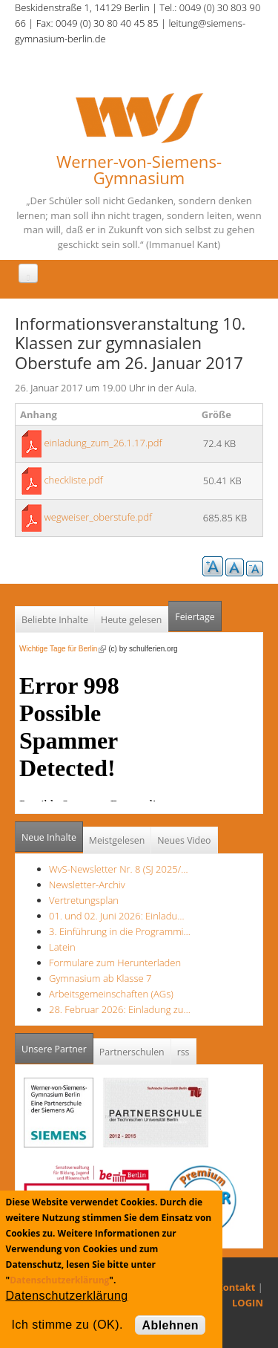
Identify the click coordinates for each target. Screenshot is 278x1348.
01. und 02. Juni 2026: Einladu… (116, 915)
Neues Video (184, 840)
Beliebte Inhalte (54, 619)
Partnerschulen (132, 1052)
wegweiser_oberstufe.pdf (98, 517)
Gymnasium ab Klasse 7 (100, 978)
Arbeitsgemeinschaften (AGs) (111, 993)
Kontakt (235, 1287)
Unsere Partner (57, 1044)
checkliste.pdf (73, 479)
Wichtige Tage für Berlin (62, 649)
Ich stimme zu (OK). (67, 1324)
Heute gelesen (131, 619)
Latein (62, 947)
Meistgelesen (117, 840)
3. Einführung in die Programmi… (120, 931)
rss (183, 1052)
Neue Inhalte (48, 837)
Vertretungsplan (84, 900)
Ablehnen (170, 1325)
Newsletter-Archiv (87, 884)
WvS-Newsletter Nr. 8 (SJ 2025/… (118, 869)
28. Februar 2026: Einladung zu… (120, 1009)
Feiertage (194, 616)
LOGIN (247, 1302)
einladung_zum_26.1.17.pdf (103, 442)
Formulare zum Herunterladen (115, 962)
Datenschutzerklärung (59, 1280)
